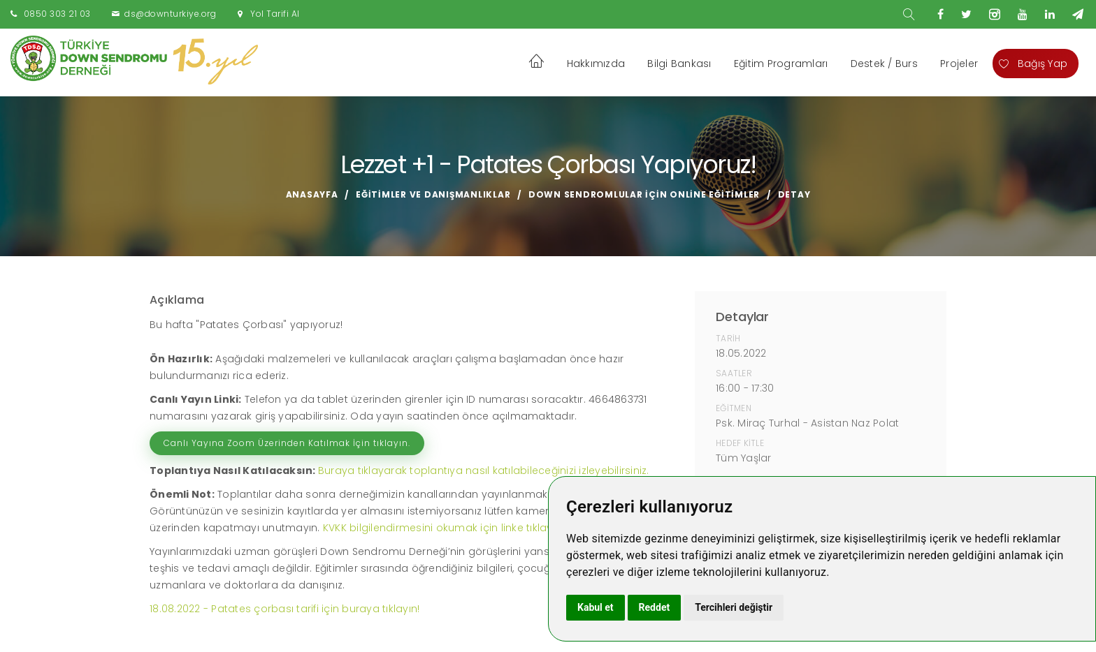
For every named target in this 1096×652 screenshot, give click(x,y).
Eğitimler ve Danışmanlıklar (433, 194)
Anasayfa (312, 194)
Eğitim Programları (781, 64)
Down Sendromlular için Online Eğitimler (644, 194)
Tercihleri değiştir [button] (733, 607)
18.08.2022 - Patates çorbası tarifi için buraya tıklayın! (284, 609)
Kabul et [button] (595, 607)
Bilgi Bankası (679, 64)
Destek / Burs (884, 64)
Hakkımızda (596, 64)
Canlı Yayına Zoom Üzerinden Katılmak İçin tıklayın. (287, 443)
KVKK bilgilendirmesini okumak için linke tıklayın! (443, 528)
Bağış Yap (1033, 64)
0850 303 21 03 (57, 14)
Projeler (959, 64)
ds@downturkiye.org (170, 14)
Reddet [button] (654, 607)
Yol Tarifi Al (275, 14)
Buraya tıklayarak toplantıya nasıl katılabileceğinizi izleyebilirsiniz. (483, 470)
